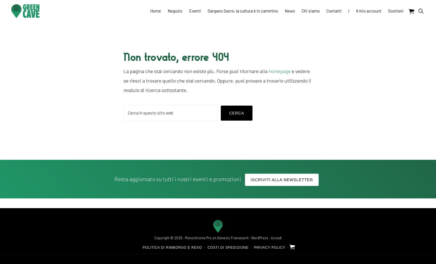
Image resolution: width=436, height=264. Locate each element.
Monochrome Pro (198, 238)
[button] (421, 11)
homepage (280, 71)
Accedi (276, 238)
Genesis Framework (233, 238)
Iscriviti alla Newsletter (282, 180)
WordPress (259, 238)
